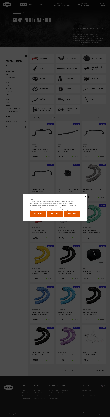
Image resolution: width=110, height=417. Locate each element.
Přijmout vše (38, 214)
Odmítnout (72, 214)
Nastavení (55, 214)
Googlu (62, 206)
